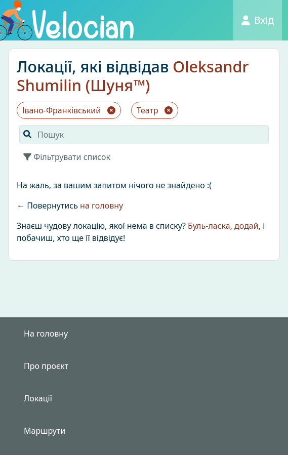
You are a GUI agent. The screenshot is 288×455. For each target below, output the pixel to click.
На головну (46, 333)
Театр (155, 110)
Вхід (257, 20)
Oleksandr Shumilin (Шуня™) (133, 76)
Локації (38, 398)
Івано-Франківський (68, 110)
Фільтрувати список (66, 156)
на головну (101, 205)
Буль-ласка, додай (223, 225)
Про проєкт (46, 365)
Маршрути (44, 430)
